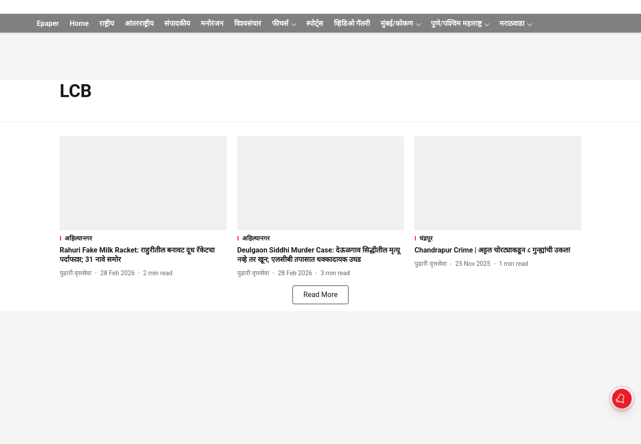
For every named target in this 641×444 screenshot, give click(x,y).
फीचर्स (280, 23)
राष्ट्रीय (106, 23)
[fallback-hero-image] (143, 183)
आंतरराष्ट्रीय (139, 23)
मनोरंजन (212, 23)
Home (79, 23)
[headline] (143, 255)
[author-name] (77, 273)
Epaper (48, 23)
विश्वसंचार (247, 23)
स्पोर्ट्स (314, 23)
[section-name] (143, 238)
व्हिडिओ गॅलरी (352, 23)
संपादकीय (177, 23)
